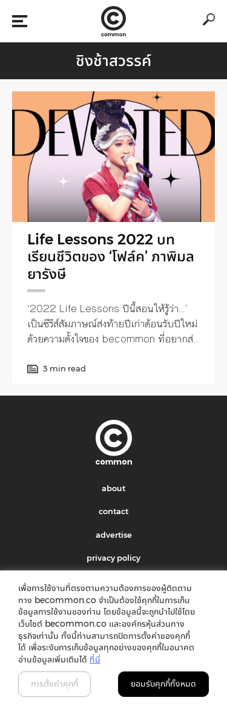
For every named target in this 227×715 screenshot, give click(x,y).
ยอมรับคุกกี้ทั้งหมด (163, 683)
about (113, 488)
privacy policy (113, 558)
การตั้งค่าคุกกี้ (54, 683)
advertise (114, 535)
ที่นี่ (95, 659)
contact (113, 511)
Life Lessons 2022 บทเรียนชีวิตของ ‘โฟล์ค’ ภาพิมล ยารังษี (110, 256)
